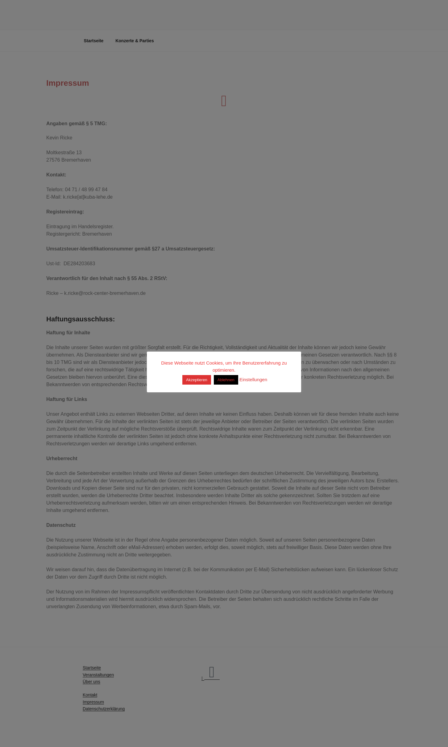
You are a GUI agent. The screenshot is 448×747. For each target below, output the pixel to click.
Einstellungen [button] (253, 379)
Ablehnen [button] (226, 380)
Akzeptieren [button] (196, 380)
